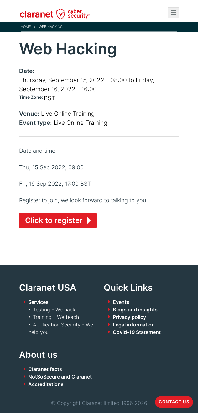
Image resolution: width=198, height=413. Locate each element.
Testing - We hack (54, 309)
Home (26, 26)
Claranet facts (45, 369)
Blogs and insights (135, 309)
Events (121, 302)
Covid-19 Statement (137, 332)
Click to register (54, 220)
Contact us (174, 402)
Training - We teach (56, 317)
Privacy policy (129, 317)
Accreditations (46, 384)
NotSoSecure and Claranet (60, 376)
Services (38, 302)
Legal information (134, 324)
